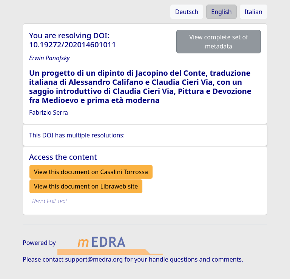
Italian (253, 12)
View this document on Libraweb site (86, 186)
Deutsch (187, 12)
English (221, 12)
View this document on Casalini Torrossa (91, 172)
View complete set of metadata (218, 41)
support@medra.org (94, 259)
